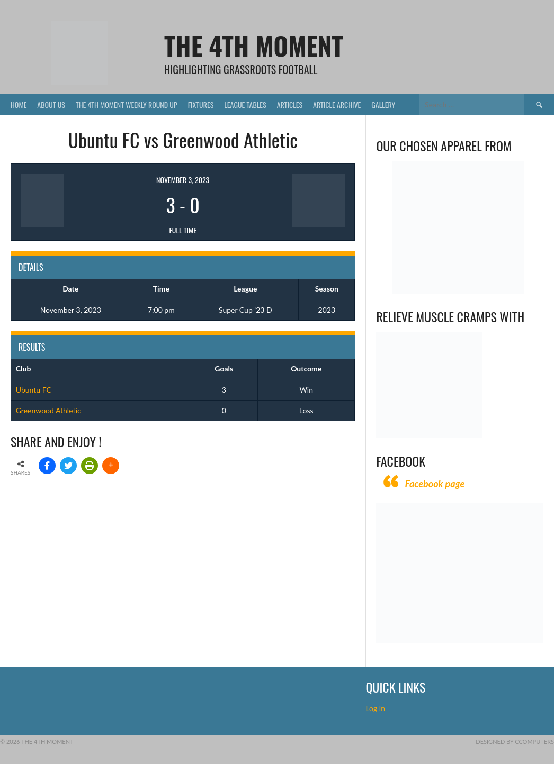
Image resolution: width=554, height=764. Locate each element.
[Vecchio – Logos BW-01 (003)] (458, 290)
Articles (289, 104)
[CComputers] (459, 639)
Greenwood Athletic (48, 410)
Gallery (383, 104)
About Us (51, 104)
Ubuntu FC (33, 389)
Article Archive (337, 104)
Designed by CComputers (515, 741)
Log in (376, 708)
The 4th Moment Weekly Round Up (126, 104)
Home (18, 104)
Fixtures (201, 104)
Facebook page (434, 483)
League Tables (245, 104)
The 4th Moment (253, 45)
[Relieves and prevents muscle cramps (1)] (429, 435)
